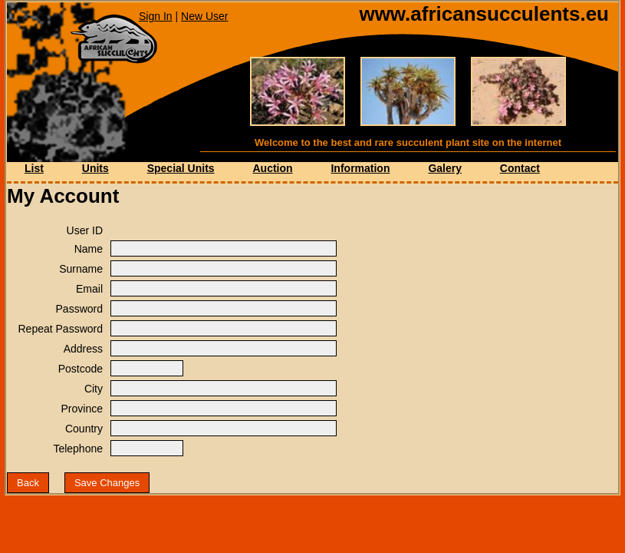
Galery (445, 168)
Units (95, 168)
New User (204, 16)
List (34, 168)
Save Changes (107, 482)
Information (360, 168)
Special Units (181, 168)
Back (28, 482)
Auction (272, 168)
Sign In (156, 16)
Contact (520, 168)
